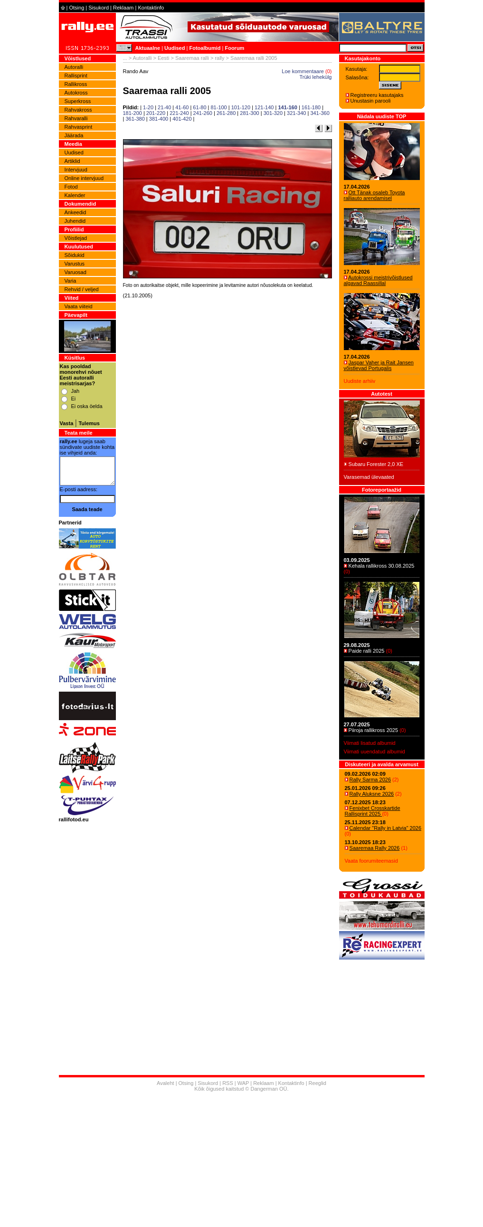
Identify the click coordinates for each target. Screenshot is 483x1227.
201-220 (155, 113)
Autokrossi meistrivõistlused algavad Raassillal (378, 280)
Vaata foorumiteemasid (371, 861)
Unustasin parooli (370, 101)
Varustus (75, 263)
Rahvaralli (76, 118)
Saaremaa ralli (192, 58)
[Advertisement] (227, 423)
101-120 (240, 107)
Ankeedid (75, 212)
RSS (227, 1083)
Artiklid (72, 161)
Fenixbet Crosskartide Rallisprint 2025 (372, 811)
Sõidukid (75, 255)
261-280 (226, 113)
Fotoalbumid (204, 48)
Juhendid (75, 221)
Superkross (78, 101)
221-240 (179, 113)
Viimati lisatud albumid (370, 743)
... (125, 58)
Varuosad (75, 272)
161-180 (311, 107)
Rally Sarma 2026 (370, 779)
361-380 (134, 119)
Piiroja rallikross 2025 (373, 730)
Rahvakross (78, 110)
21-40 (164, 107)
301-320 (273, 113)
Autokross (76, 92)
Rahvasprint (79, 127)
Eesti (163, 58)
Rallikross (76, 84)
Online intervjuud (84, 178)
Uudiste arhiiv (360, 381)
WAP (243, 1083)
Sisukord (98, 7)
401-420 (181, 119)
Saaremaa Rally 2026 (375, 848)
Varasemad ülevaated (369, 477)
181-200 (132, 113)
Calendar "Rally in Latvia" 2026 (386, 828)
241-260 (202, 113)
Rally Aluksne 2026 (372, 794)
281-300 (249, 113)
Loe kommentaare (303, 71)
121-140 (264, 107)
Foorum (234, 48)
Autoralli (74, 67)
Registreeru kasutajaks (377, 95)
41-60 (182, 107)
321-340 (296, 113)
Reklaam (123, 7)
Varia (70, 281)
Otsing (76, 7)
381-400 (158, 119)
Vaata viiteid (79, 306)
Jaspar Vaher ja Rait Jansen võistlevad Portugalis (379, 365)
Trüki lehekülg (315, 77)
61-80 (199, 107)
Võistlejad (76, 238)
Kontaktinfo (151, 7)
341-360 (319, 113)
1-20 (148, 107)
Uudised (174, 48)
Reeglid (317, 1083)
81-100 (218, 107)
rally (219, 58)
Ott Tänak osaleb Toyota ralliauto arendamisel (374, 195)
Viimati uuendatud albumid (374, 751)
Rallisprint (76, 75)
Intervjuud (76, 169)
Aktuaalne (148, 48)
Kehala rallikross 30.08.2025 (382, 566)
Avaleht (165, 1083)
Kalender (75, 195)
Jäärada (74, 135)
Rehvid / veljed (82, 289)
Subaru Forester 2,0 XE (376, 464)
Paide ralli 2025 (367, 651)
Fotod (71, 187)
